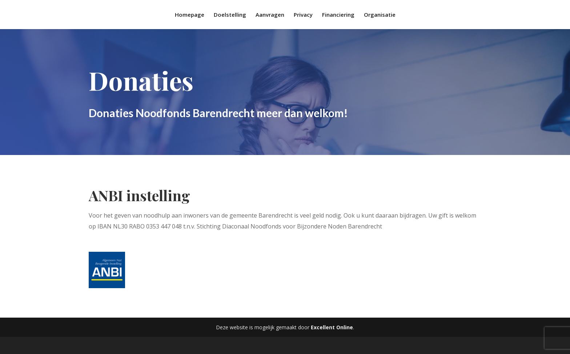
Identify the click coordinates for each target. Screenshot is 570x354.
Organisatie (380, 15)
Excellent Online (332, 327)
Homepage (189, 15)
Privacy (303, 15)
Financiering (338, 15)
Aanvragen (270, 15)
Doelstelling (230, 15)
